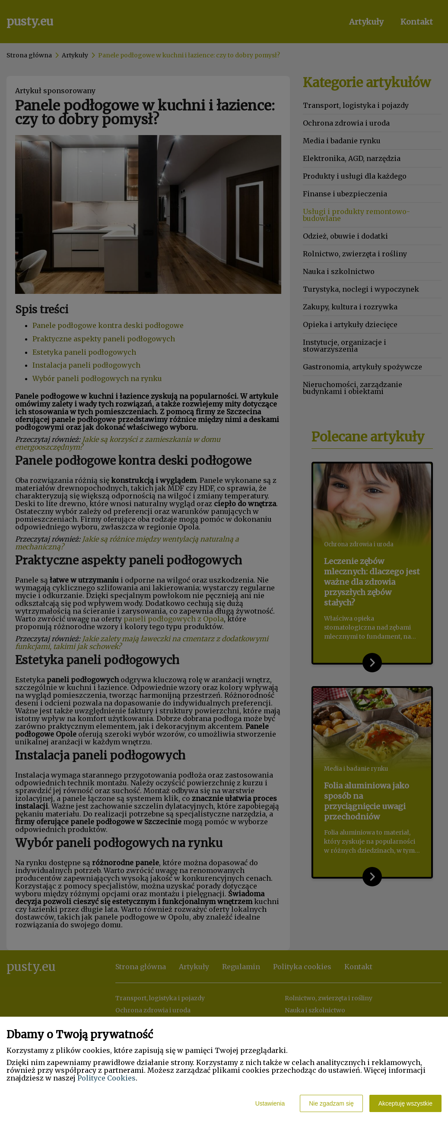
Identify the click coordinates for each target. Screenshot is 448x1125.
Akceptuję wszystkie (405, 1103)
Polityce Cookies (106, 1078)
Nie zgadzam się (331, 1103)
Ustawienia (270, 1103)
